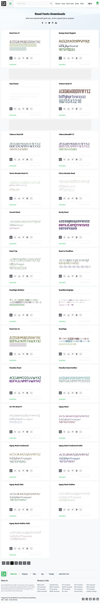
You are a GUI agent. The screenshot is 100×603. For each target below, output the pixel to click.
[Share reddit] (46, 23)
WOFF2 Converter (67, 587)
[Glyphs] (23, 58)
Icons (63, 3)
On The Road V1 (15, 407)
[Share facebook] (43, 23)
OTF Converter (78, 585)
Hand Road (13, 84)
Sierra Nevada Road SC (18, 173)
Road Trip (13, 251)
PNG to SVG (40, 585)
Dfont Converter (42, 591)
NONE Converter (54, 591)
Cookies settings (91, 591)
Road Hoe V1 (14, 33)
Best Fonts (70, 3)
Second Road (14, 212)
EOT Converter (41, 587)
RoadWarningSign (66, 290)
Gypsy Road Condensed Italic (71, 446)
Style (34, 574)
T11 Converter (91, 589)
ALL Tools (65, 591)
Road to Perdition (66, 251)
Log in (90, 3)
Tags (42, 574)
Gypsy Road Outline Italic (19, 523)
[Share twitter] (50, 23)
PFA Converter (78, 587)
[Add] (10, 58)
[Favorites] (15, 58)
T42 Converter (78, 589)
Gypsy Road (63, 407)
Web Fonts (14, 574)
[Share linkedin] (57, 23)
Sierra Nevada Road (67, 173)
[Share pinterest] (53, 23)
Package (51, 574)
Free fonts (4, 3)
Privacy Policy (78, 591)
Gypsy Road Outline (67, 484)
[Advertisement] (50, 74)
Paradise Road (15, 368)
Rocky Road (63, 212)
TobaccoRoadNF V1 (66, 134)
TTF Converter (66, 585)
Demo (77, 3)
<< (3, 563)
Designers (25, 574)
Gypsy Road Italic (16, 484)
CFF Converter (66, 589)
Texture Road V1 (65, 84)
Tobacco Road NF (16, 134)
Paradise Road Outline (68, 368)
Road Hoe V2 (14, 329)
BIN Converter (91, 587)
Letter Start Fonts (64, 574)
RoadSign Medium (16, 290)
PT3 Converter (41, 589)
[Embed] (27, 58)
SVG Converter (91, 585)
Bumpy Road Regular (67, 33)
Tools (82, 3)
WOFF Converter (54, 587)
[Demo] (31, 58)
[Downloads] (19, 58)
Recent (57, 3)
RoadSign (63, 329)
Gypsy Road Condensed (19, 446)
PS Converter (53, 589)
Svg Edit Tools (54, 585)
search (51, 3)
